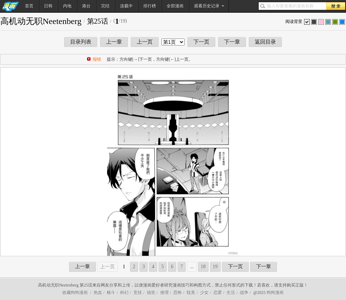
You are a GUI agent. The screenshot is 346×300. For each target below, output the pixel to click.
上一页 (145, 42)
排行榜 (149, 6)
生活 (231, 292)
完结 (105, 6)
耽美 (191, 292)
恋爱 (218, 292)
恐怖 (177, 292)
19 (215, 266)
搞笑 (151, 292)
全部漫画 (175, 6)
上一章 (114, 42)
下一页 (201, 42)
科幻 (124, 292)
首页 (29, 6)
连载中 (126, 6)
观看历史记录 (207, 6)
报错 (97, 59)
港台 (86, 6)
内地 (67, 6)
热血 (98, 292)
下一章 (232, 42)
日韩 (48, 6)
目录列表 (80, 42)
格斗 (111, 292)
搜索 (335, 6)
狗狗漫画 (275, 292)
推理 (164, 292)
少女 (204, 292)
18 (203, 266)
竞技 (138, 292)
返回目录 (265, 42)
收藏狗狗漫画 (75, 292)
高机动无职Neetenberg (40, 21)
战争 (244, 292)
